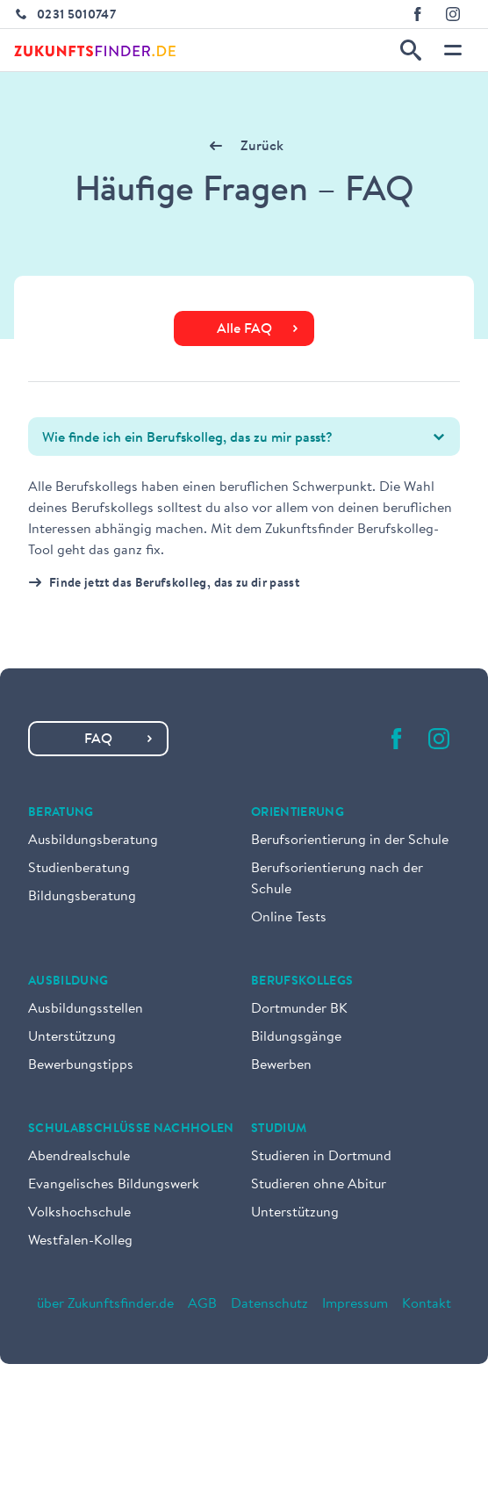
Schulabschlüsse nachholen (131, 1129)
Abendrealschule (79, 1157)
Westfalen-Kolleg (80, 1241)
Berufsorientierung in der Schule (350, 840)
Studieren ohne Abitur (318, 1185)
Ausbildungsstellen (85, 1009)
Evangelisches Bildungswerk (113, 1185)
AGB (202, 1304)
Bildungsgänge (296, 1037)
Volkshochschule (79, 1213)
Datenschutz (269, 1304)
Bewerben (281, 1065)
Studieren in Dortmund (321, 1157)
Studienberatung (79, 869)
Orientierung (297, 813)
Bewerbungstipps (80, 1065)
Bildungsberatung (82, 897)
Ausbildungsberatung (93, 840)
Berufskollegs (302, 982)
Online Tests (289, 918)
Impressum (355, 1304)
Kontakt (426, 1304)
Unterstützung (72, 1037)
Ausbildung (68, 982)
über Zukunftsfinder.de (105, 1304)
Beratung (61, 813)
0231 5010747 (76, 16)
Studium (278, 1129)
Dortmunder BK (299, 1009)
